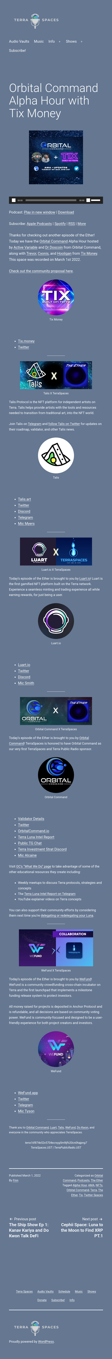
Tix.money (26, 341)
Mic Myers (26, 523)
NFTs (99, 1185)
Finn (15, 1180)
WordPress (46, 1341)
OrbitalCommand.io (33, 831)
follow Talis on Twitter (64, 424)
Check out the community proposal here (41, 271)
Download (66, 212)
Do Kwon (82, 1127)
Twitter (23, 347)
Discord (24, 511)
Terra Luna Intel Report (36, 837)
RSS (71, 224)
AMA (91, 1185)
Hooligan (64, 253)
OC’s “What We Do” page (33, 866)
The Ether (97, 1180)
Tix (81, 1195)
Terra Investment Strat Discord (42, 849)
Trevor (31, 253)
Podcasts (83, 1180)
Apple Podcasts (39, 224)
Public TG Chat (30, 843)
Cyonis (43, 253)
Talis (61, 1127)
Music (39, 41)
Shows (71, 41)
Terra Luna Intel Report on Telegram (49, 894)
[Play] (13, 200)
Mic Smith (26, 683)
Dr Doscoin (54, 247)
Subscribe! (17, 50)
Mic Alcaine (27, 855)
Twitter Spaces (93, 1195)
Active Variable (25, 247)
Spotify (60, 224)
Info (51, 41)
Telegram (34, 424)
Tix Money (89, 253)
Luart (53, 1127)
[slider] (51, 200)
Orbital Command (53, 241)
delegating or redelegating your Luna (67, 915)
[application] (56, 200)
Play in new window (39, 212)
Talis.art (24, 499)
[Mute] (88, 200)
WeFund (85, 979)
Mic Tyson (26, 1111)
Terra (93, 1190)
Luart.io (84, 578)
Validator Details (31, 819)
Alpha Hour (80, 1185)
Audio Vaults (19, 41)
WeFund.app (28, 1093)
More (82, 224)
